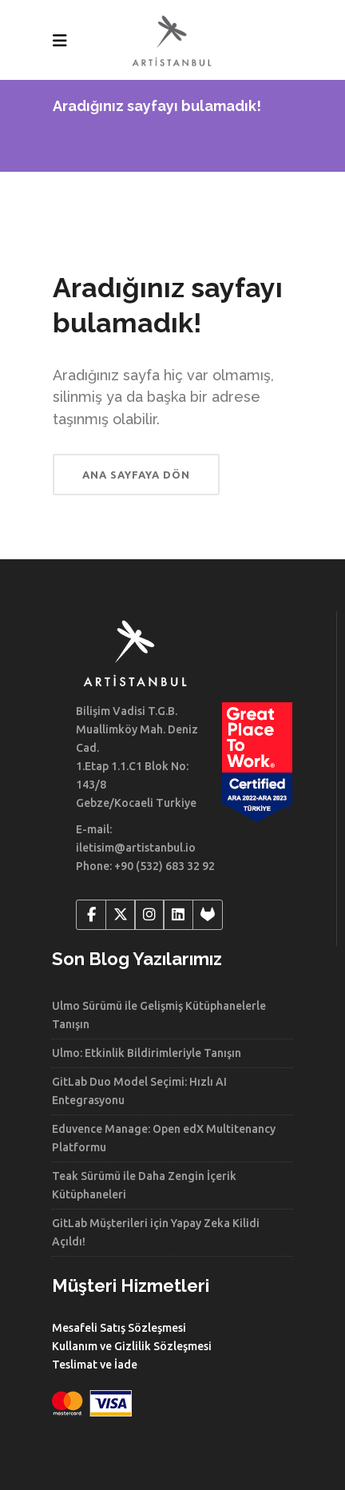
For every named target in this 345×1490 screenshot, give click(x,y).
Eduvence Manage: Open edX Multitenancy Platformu (164, 1138)
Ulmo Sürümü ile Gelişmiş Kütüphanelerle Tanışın (159, 1015)
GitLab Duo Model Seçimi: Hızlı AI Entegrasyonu (139, 1091)
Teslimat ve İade (94, 1364)
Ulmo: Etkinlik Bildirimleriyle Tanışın (146, 1053)
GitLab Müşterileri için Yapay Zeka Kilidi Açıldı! (156, 1232)
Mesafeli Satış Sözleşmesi (119, 1327)
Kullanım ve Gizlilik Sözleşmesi (132, 1346)
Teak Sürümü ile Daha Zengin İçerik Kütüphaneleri (144, 1185)
